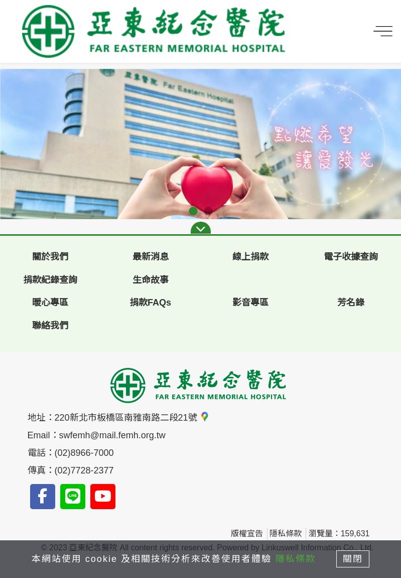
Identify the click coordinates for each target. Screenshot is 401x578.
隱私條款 (286, 533)
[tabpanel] (200, 144)
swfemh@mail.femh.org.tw (112, 435)
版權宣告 (247, 533)
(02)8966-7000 (84, 453)
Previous (15, 144)
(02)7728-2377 (84, 470)
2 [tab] (208, 212)
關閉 (353, 559)
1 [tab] (193, 212)
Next (386, 144)
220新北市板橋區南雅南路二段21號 (132, 418)
